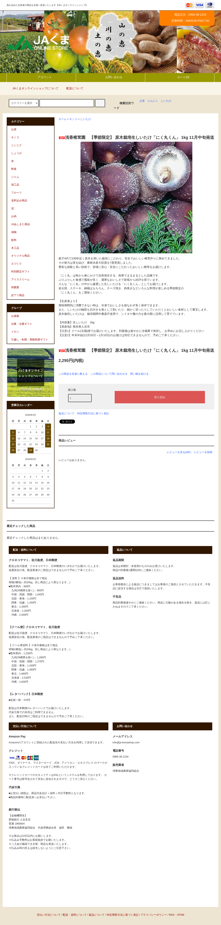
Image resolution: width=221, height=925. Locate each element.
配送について (72, 88)
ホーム (62, 119)
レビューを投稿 (203, 452)
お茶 (142, 100)
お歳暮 (15, 316)
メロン (15, 331)
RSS (171, 914)
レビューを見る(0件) (179, 452)
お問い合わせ (110, 77)
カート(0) (179, 77)
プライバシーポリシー (153, 914)
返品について (66, 413)
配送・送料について (75, 914)
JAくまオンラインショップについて (33, 88)
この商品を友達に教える (73, 373)
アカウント (41, 77)
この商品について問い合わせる (108, 373)
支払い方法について (49, 914)
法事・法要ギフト (21, 324)
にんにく (153, 100)
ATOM (180, 914)
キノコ (73, 119)
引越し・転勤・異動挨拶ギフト (29, 339)
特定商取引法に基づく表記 (93, 413)
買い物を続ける (139, 373)
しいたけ (166, 100)
